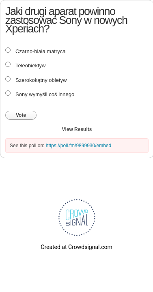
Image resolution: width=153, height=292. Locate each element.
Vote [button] (21, 115)
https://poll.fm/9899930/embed (78, 145)
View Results (77, 129)
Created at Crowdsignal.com (76, 247)
